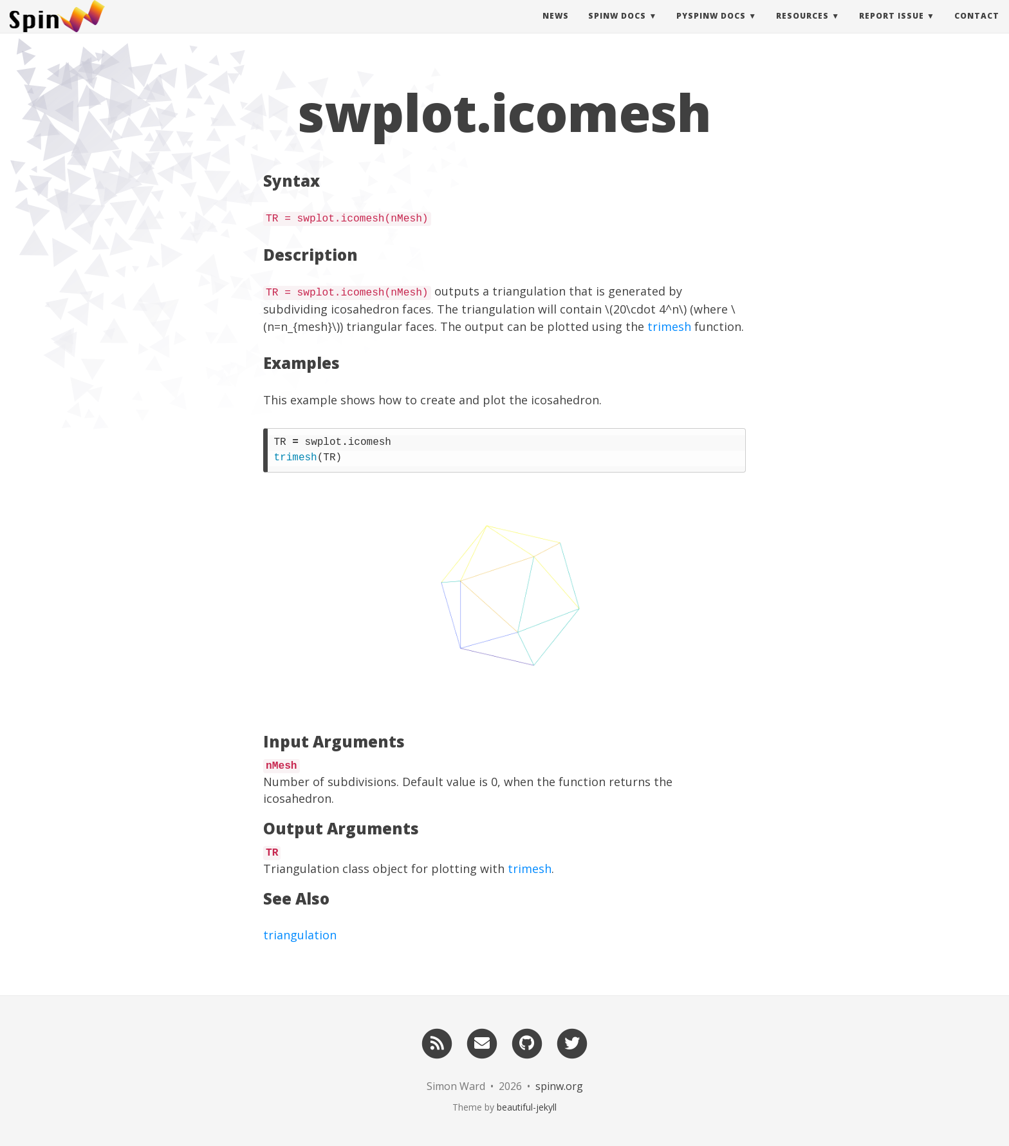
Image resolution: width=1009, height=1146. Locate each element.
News (555, 28)
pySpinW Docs (711, 28)
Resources (802, 28)
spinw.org (559, 1086)
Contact (976, 28)
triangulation (300, 935)
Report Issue (891, 28)
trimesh (669, 326)
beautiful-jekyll (527, 1107)
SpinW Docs (617, 28)
